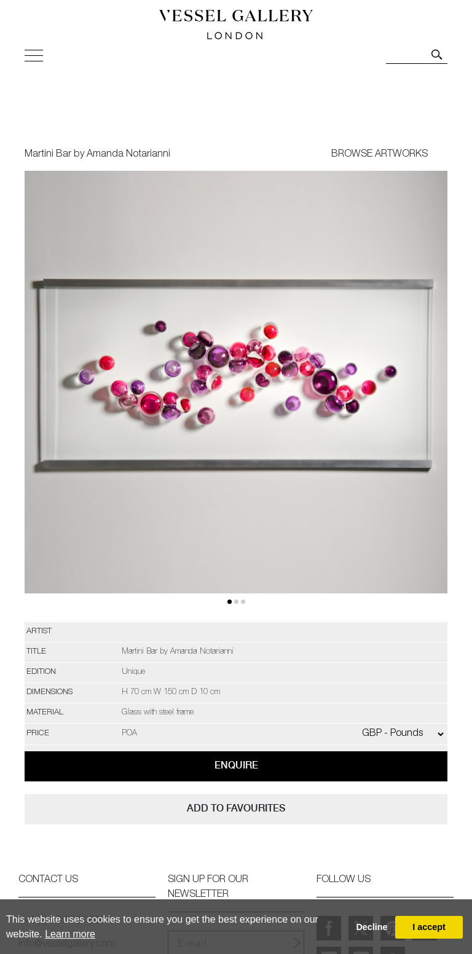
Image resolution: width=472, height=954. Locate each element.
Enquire (236, 765)
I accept (429, 927)
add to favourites (236, 808)
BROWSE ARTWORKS (379, 155)
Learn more (70, 934)
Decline (371, 927)
